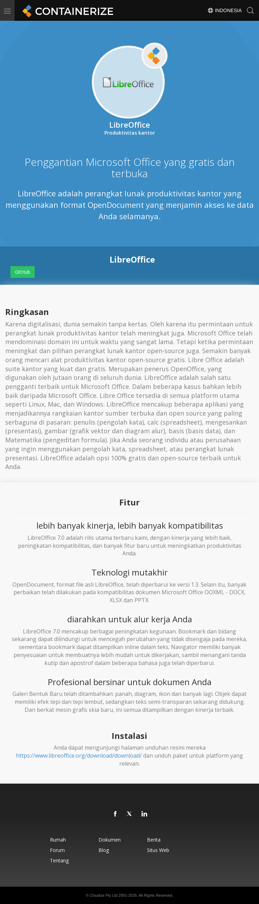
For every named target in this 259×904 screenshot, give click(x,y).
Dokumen (109, 839)
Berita (154, 839)
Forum (57, 850)
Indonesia (224, 10)
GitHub (22, 271)
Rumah (58, 839)
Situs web (158, 850)
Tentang (59, 860)
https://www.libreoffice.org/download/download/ (79, 755)
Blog (103, 850)
